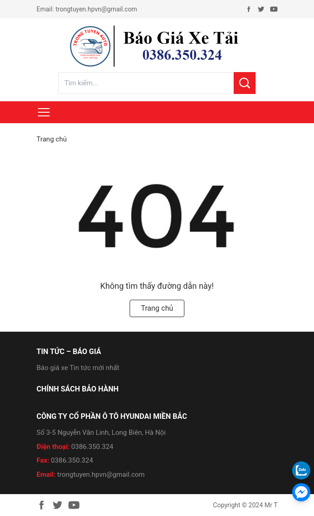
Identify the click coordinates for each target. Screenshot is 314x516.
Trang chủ (52, 139)
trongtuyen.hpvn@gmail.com (96, 9)
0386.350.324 (92, 447)
